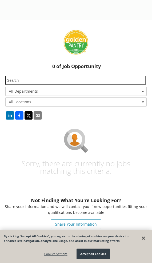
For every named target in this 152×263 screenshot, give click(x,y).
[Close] (143, 238)
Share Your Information (76, 224)
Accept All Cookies (93, 254)
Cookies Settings (55, 254)
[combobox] (76, 91)
